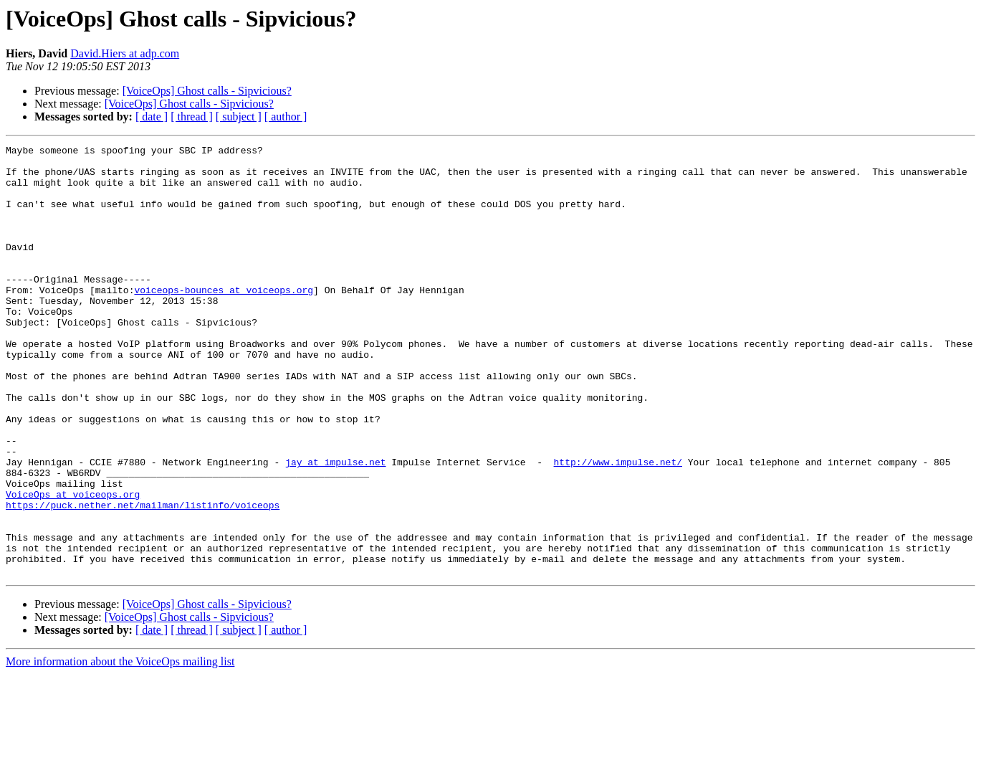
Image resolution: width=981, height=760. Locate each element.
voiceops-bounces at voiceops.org (223, 319)
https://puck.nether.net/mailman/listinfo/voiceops (142, 577)
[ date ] (151, 116)
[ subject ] (239, 116)
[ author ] (285, 116)
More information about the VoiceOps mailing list (120, 747)
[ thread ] (192, 116)
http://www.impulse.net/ (617, 526)
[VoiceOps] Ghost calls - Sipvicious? (207, 91)
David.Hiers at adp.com (124, 53)
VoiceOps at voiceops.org (73, 565)
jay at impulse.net (335, 526)
